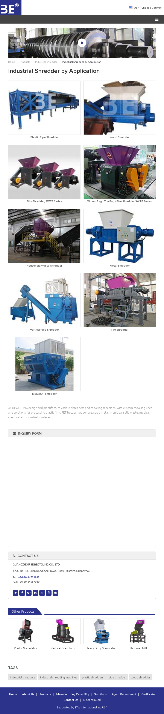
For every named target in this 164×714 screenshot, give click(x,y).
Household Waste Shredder (44, 265)
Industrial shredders (22, 677)
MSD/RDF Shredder (44, 394)
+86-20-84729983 (28, 577)
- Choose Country (147, 8)
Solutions (100, 694)
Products (25, 61)
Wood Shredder (120, 137)
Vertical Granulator (63, 648)
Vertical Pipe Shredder (44, 329)
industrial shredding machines (58, 677)
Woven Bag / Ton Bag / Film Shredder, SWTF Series (119, 201)
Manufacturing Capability (72, 694)
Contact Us (28, 556)
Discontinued (92, 700)
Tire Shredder (119, 329)
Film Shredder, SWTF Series (44, 201)
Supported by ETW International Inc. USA (82, 707)
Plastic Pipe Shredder (44, 137)
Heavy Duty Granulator (101, 648)
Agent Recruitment (124, 694)
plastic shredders (92, 677)
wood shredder (140, 677)
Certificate (148, 694)
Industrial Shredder (46, 61)
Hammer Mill (138, 648)
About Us (28, 694)
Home (11, 61)
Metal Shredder (120, 265)
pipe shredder (117, 677)
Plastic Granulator (25, 648)
